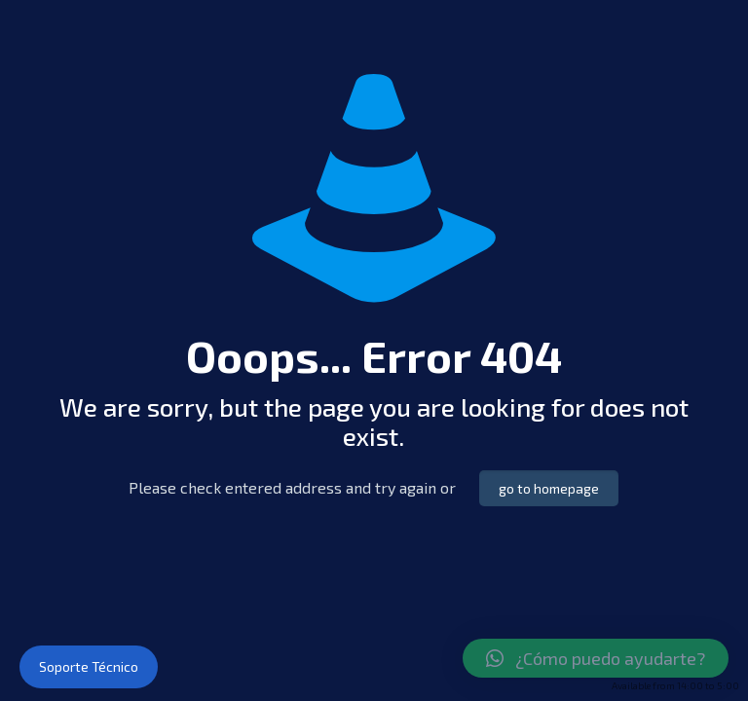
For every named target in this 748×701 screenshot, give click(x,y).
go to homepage (549, 488)
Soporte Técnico (88, 666)
